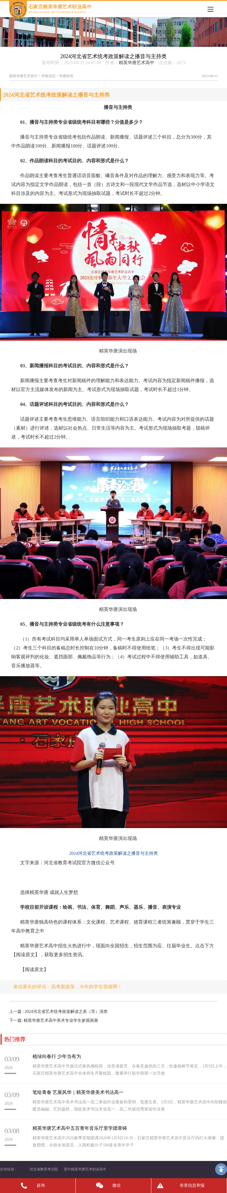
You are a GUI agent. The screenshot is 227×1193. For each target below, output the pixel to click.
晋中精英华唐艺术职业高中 (85, 1169)
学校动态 (48, 76)
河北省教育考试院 (44, 1169)
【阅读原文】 (34, 969)
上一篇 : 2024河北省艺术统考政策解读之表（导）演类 (58, 1011)
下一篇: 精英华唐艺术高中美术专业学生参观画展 (53, 1020)
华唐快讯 (66, 76)
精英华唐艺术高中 (136, 62)
